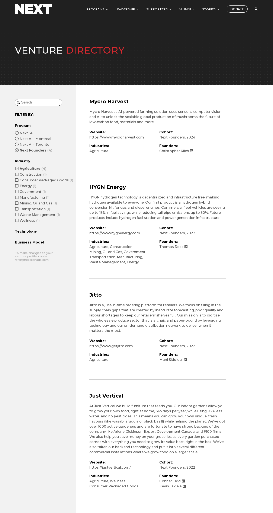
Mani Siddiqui (173, 360)
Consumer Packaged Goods (113, 486)
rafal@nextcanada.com (32, 259)
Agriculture (98, 151)
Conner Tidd (172, 481)
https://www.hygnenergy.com (114, 233)
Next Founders (172, 137)
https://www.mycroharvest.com (116, 137)
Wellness (117, 481)
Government (134, 252)
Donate (237, 9)
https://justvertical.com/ (110, 467)
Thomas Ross (173, 247)
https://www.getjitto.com (111, 346)
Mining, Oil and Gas (105, 252)
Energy (133, 262)
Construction (121, 247)
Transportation (102, 257)
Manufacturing (129, 257)
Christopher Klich (176, 151)
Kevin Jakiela (172, 486)
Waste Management (107, 262)
